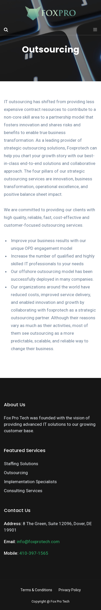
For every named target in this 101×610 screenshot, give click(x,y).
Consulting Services (23, 490)
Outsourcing (16, 472)
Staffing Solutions (21, 463)
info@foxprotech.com (38, 541)
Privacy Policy (70, 590)
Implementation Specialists (30, 481)
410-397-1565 (33, 553)
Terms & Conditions (36, 590)
